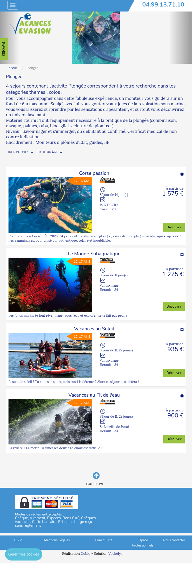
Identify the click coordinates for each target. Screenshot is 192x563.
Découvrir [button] (174, 227)
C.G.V (18, 540)
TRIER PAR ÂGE (47, 152)
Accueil (13, 68)
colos (54, 92)
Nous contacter (174, 540)
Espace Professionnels (143, 543)
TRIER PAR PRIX (18, 152)
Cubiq (85, 553)
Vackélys (115, 553)
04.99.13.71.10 (163, 5)
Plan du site (103, 540)
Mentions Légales (57, 540)
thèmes (37, 92)
